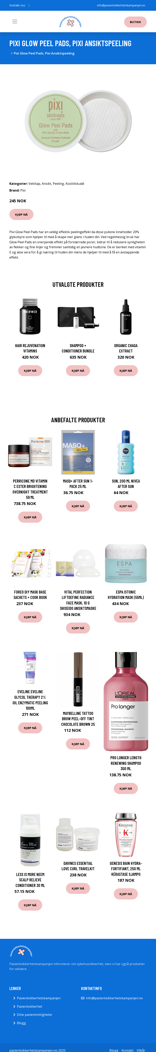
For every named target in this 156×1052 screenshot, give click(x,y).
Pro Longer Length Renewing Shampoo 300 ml (125, 763)
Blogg (21, 1023)
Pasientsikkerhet (29, 1006)
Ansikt (46, 183)
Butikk (135, 22)
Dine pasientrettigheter (34, 1014)
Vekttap (34, 183)
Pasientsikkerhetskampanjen (39, 998)
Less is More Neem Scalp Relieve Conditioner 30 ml (30, 880)
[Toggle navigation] (14, 21)
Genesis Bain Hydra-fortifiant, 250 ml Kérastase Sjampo (126, 869)
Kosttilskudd (75, 183)
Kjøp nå (21, 214)
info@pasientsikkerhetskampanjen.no (121, 5)
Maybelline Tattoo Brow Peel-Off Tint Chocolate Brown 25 (78, 719)
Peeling (58, 183)
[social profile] (29, 5)
